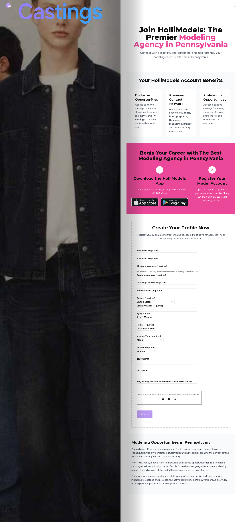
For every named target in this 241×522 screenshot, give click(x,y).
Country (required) (156, 300)
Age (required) (144, 315)
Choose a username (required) (167, 268)
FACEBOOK (167, 372)
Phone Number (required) (167, 292)
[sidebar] (232, 6)
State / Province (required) (167, 308)
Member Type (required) (150, 338)
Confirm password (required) (167, 284)
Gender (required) (146, 349)
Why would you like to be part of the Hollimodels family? (167, 383)
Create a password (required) (167, 277)
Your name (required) (167, 252)
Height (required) (146, 327)
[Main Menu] (9, 6)
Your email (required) (167, 260)
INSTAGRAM (167, 361)
